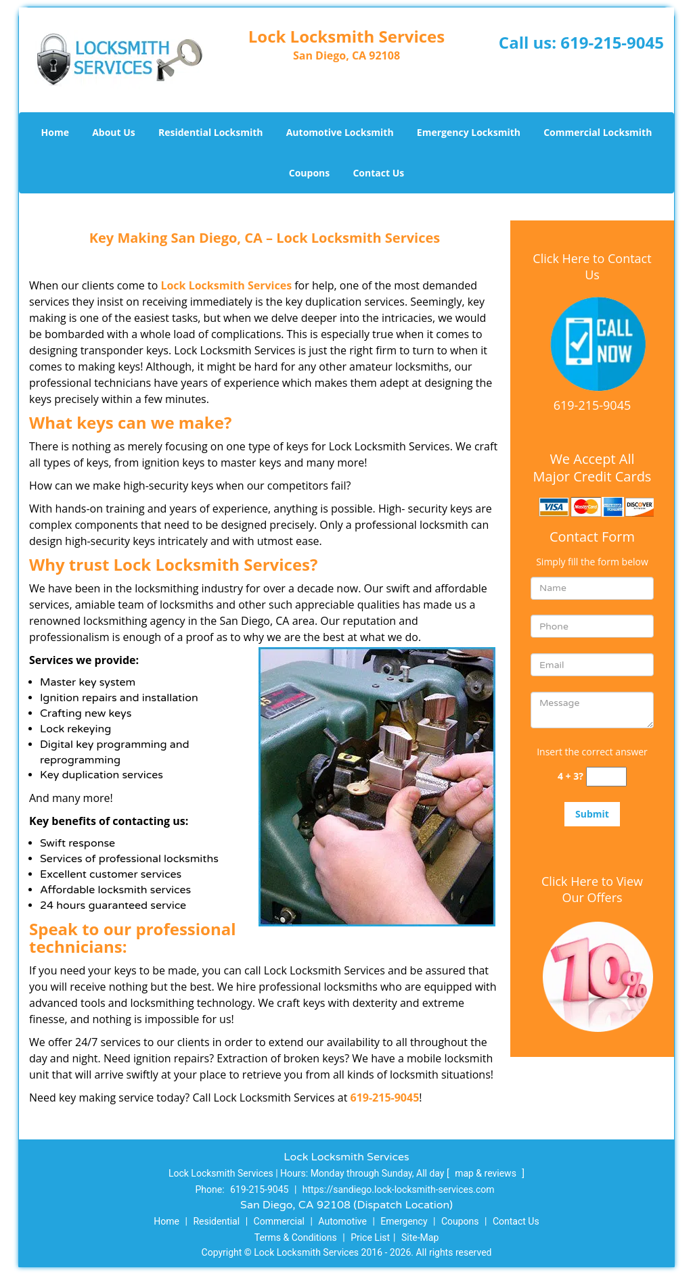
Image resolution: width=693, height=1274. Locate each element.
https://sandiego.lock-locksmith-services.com (399, 1189)
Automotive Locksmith (340, 132)
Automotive (342, 1221)
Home (55, 132)
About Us (113, 132)
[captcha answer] (606, 776)
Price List (370, 1237)
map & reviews (486, 1173)
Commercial (279, 1221)
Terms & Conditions (295, 1237)
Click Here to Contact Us (592, 266)
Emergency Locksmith (468, 132)
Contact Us (378, 172)
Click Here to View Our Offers (592, 889)
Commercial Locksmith (597, 132)
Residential (216, 1221)
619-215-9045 (612, 42)
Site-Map (420, 1237)
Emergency (403, 1221)
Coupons (309, 172)
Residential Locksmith (210, 132)
